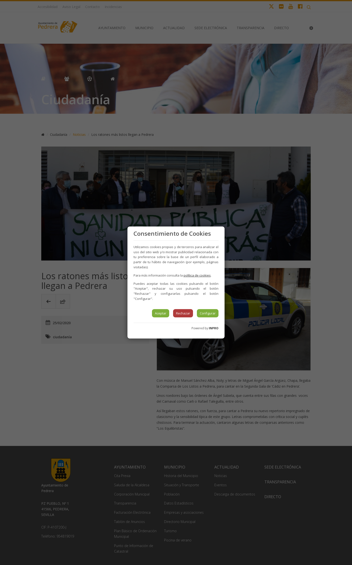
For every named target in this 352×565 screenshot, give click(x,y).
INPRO (213, 328)
